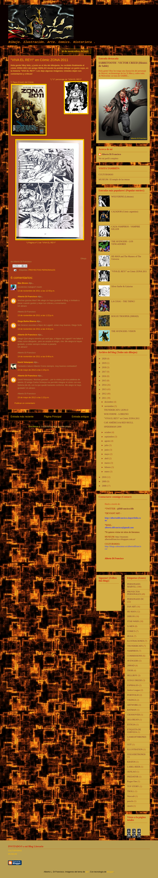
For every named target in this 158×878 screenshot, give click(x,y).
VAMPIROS (132, 651)
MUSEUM (12, 854)
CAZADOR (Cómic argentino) (124, 211)
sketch (130, 806)
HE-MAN (131, 611)
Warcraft (131, 796)
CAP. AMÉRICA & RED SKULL (118, 422)
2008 (104, 486)
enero (107, 471)
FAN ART (131, 607)
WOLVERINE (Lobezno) (122, 197)
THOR (130, 670)
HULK (130, 636)
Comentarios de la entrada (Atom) (56, 426)
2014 (104, 385)
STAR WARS (133, 621)
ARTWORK (132, 705)
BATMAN (131, 710)
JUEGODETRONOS (136, 754)
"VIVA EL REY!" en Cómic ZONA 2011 (129, 271)
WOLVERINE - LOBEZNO (116, 414)
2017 (104, 372)
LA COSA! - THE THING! (123, 301)
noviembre (109, 406)
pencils (130, 801)
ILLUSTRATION (135, 749)
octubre (107, 432)
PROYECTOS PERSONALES (42, 270)
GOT (129, 744)
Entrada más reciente (22, 416)
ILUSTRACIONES (135, 641)
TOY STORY (133, 786)
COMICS (131, 631)
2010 (104, 477)
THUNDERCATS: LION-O (116, 410)
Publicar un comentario (25, 403)
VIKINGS (131, 700)
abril (106, 458)
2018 (104, 367)
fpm (87, 872)
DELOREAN (133, 720)
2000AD (131, 665)
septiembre (109, 437)
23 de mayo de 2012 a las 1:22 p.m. (33, 397)
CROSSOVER (133, 715)
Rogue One (132, 781)
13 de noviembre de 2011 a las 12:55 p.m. (36, 291)
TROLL (130, 791)
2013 (104, 389)
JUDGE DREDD (134, 680)
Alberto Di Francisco (27, 296)
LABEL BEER (133, 767)
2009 (104, 481)
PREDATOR (132, 777)
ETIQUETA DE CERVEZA (134, 730)
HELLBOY (132, 675)
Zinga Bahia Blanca (27, 321)
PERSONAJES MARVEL (133, 585)
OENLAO (131, 772)
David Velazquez (25, 362)
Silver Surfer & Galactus (122, 286)
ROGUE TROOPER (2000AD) (125, 316)
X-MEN (130, 626)
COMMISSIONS (134, 656)
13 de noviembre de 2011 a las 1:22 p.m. (36, 315)
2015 (104, 380)
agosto (107, 441)
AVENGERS (132, 661)
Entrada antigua (80, 416)
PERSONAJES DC (135, 599)
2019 (104, 363)
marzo (107, 463)
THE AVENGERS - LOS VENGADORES (122, 242)
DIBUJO (131, 616)
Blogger (110, 872)
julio (106, 445)
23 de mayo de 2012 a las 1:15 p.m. (33, 370)
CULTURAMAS (106, 174)
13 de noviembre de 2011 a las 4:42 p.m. (36, 329)
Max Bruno (23, 283)
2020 (104, 358)
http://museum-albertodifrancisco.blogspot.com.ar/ (120, 538)
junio (106, 450)
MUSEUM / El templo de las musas (114, 179)
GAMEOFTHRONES (136, 737)
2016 (104, 376)
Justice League (133, 690)
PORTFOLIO (133, 695)
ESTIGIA (131, 724)
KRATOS (131, 762)
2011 (104, 398)
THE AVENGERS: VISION (123, 331)
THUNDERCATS (135, 646)
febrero (107, 467)
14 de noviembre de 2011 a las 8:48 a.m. (36, 356)
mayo (107, 454)
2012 (104, 394)
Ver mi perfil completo (108, 158)
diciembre (109, 402)
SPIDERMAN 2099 (112, 427)
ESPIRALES (132, 685)
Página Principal (52, 416)
